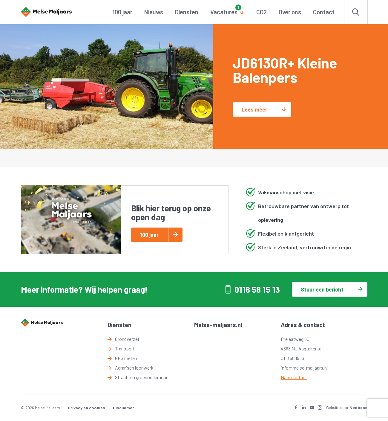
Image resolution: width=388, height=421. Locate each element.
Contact (324, 12)
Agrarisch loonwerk (134, 367)
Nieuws (153, 12)
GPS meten (126, 358)
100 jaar (122, 12)
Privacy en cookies (86, 407)
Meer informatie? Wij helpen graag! (84, 289)
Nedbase (358, 407)
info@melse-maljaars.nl (304, 367)
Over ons (290, 12)
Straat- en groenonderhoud (141, 377)
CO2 (261, 12)
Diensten (186, 12)
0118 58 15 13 (257, 289)
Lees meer (254, 109)
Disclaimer (123, 407)
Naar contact (294, 377)
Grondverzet (127, 339)
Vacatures (223, 12)
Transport (125, 348)
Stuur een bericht (322, 289)
